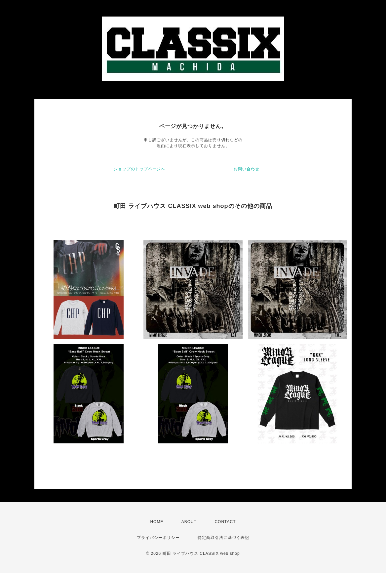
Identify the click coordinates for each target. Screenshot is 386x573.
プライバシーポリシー (158, 537)
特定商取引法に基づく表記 (223, 537)
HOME (156, 521)
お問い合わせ (246, 169)
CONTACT (225, 521)
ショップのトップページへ (139, 169)
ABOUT (189, 521)
